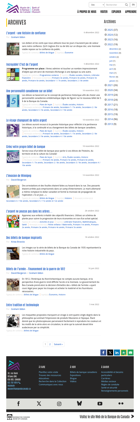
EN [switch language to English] (133, 4)
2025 (110, 29)
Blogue (73, 378)
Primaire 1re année (81, 224)
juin (111, 61)
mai (111, 64)
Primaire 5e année (68, 160)
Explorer (116, 12)
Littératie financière (72, 222)
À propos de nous (86, 12)
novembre (113, 53)
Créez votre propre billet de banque (25, 146)
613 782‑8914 (13, 383)
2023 (110, 39)
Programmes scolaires (49, 75)
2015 (110, 114)
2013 (110, 124)
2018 (110, 99)
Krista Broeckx (18, 241)
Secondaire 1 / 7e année (56, 80)
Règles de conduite (110, 384)
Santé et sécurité (109, 387)
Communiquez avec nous (51, 384)
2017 (110, 104)
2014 (110, 119)
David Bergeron (18, 179)
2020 (110, 90)
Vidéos (73, 381)
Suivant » (58, 344)
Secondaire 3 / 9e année (38, 110)
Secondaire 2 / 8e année (78, 80)
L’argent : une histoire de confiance (26, 33)
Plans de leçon (46, 104)
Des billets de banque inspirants (24, 237)
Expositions (75, 375)
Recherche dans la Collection (52, 381)
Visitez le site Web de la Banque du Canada (107, 417)
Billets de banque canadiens (83, 372)
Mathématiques (89, 222)
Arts (64, 157)
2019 (110, 94)
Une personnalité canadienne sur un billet (29, 91)
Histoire (86, 75)
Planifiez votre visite (48, 372)
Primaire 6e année (36, 80)
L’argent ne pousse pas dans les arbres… (29, 211)
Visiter (103, 12)
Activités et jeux (47, 222)
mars (111, 73)
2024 (110, 34)
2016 (110, 109)
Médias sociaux (108, 381)
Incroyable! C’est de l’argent (22, 64)
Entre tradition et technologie (22, 305)
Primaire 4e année (77, 78)
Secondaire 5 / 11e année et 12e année (46, 201)
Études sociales (75, 75)
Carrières (105, 378)
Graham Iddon (18, 37)
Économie (69, 52)
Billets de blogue (47, 52)
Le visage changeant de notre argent (26, 120)
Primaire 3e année (60, 78)
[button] (103, 353)
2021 (110, 85)
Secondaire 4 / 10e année (61, 110)
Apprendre (130, 12)
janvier (112, 81)
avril (111, 69)
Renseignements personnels (114, 390)
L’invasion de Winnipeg (18, 175)
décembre (113, 49)
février (112, 76)
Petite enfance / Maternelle (60, 224)
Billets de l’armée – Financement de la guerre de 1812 (35, 269)
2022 (110, 44)
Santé (24, 224)
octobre (112, 57)
